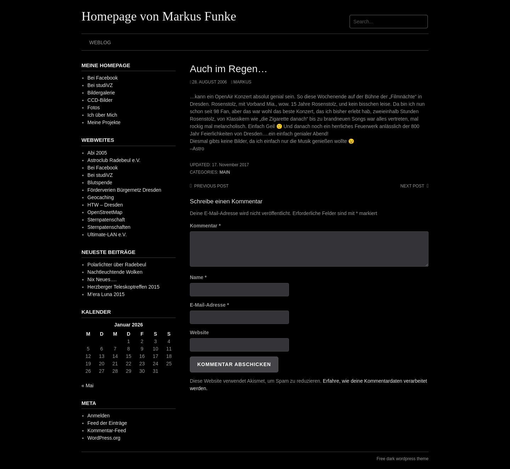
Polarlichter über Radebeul (116, 264)
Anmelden (98, 415)
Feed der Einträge (107, 423)
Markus (242, 82)
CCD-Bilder (100, 100)
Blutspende (99, 182)
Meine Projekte (103, 122)
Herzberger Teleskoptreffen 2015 (123, 287)
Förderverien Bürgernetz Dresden (124, 190)
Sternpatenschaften (108, 227)
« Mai (87, 385)
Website (199, 332)
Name (198, 277)
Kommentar (205, 225)
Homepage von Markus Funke (158, 16)
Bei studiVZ (100, 85)
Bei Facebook (102, 78)
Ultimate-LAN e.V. (107, 234)
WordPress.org (103, 438)
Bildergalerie (101, 92)
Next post (412, 186)
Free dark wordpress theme (402, 458)
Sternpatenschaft (106, 219)
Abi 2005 (97, 153)
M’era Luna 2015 (106, 294)
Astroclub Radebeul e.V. (114, 160)
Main (225, 172)
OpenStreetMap (105, 212)
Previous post (211, 186)
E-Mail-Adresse (209, 305)
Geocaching (100, 197)
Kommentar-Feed (106, 430)
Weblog (100, 42)
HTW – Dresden (105, 205)
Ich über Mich (102, 115)
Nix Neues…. (102, 279)
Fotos (93, 107)
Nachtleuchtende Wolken (114, 272)
